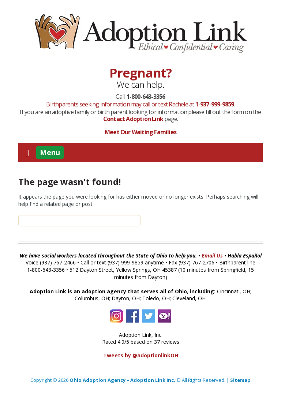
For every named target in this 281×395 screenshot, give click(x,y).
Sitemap (240, 380)
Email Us (212, 255)
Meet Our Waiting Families (140, 132)
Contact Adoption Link (133, 119)
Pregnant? (140, 72)
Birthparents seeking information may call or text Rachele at (140, 104)
